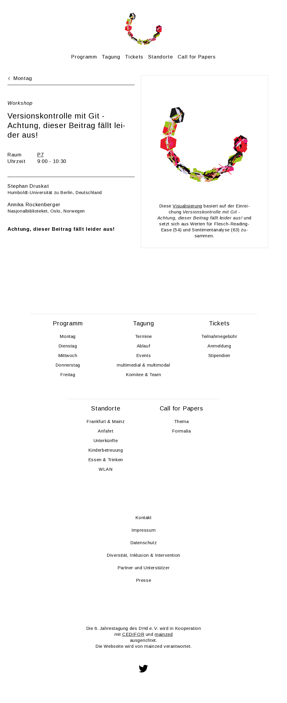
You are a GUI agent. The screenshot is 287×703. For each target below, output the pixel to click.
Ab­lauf (144, 345)
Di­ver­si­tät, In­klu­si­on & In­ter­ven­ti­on (143, 555)
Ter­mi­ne (143, 336)
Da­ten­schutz (143, 542)
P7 (40, 155)
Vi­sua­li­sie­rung (187, 205)
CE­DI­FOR (133, 634)
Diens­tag (67, 345)
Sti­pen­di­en (219, 355)
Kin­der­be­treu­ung (105, 450)
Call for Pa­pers (196, 57)
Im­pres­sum (143, 530)
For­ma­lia (181, 430)
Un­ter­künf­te (106, 440)
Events (143, 355)
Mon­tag (68, 336)
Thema (181, 421)
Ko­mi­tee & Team (143, 374)
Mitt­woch (67, 355)
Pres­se (143, 580)
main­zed (164, 634)
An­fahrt (105, 430)
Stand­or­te (160, 57)
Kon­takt (143, 517)
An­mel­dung (219, 345)
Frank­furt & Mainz (105, 421)
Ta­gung (111, 57)
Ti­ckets (134, 57)
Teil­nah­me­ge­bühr (219, 336)
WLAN (105, 469)
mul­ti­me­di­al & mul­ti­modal (143, 364)
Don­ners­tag (67, 364)
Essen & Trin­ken (105, 459)
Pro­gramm (84, 57)
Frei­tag (67, 374)
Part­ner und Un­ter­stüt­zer (143, 567)
